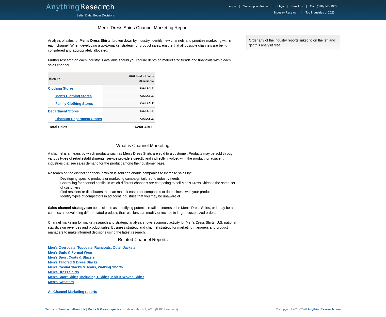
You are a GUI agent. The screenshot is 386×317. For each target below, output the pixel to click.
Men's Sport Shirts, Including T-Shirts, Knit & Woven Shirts (96, 277)
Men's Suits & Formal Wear (70, 252)
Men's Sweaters (61, 282)
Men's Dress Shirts (63, 272)
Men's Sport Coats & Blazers (71, 257)
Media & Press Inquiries (104, 309)
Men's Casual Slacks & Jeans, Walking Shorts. (86, 267)
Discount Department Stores (78, 119)
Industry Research (286, 12)
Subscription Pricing (256, 6)
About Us (78, 309)
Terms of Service (57, 309)
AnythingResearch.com (324, 309)
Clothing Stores (61, 88)
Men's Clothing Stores (73, 96)
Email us (297, 6)
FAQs (280, 6)
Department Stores (63, 111)
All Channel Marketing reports (72, 292)
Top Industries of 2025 (320, 12)
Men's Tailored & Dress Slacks (73, 262)
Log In (232, 6)
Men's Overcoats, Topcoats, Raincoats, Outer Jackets (92, 247)
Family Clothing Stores (74, 104)
